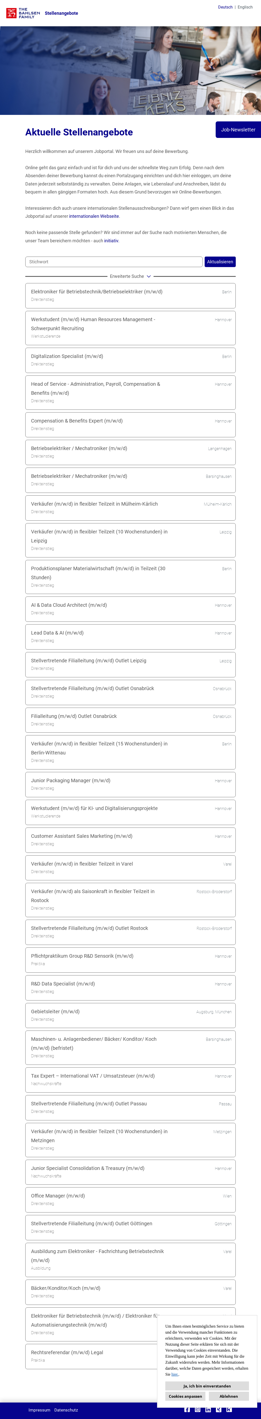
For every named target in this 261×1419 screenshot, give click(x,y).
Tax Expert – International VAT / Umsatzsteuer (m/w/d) (93, 1076)
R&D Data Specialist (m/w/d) (63, 984)
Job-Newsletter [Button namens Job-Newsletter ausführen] (238, 130)
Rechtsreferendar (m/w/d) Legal (67, 1352)
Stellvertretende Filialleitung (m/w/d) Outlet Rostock (89, 928)
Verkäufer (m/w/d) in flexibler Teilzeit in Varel (82, 864)
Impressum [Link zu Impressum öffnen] (39, 1409)
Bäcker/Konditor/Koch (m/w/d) (65, 1288)
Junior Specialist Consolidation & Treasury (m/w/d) (88, 1168)
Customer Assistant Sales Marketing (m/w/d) (82, 836)
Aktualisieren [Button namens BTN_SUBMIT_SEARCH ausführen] (220, 261)
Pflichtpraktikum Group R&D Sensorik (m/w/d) (82, 956)
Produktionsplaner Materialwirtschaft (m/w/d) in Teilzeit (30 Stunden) (98, 572)
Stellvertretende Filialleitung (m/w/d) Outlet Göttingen (91, 1224)
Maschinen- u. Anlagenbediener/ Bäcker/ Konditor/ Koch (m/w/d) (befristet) (94, 1043)
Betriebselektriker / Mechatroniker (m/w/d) (79, 448)
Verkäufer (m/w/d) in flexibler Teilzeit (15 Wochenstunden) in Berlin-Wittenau (99, 748)
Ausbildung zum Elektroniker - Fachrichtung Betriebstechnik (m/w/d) (97, 1255)
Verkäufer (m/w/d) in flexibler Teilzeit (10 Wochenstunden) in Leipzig (99, 536)
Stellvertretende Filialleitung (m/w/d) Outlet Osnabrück (92, 688)
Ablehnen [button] (229, 1396)
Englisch (245, 7)
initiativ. (111, 240)
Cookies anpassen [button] (185, 1396)
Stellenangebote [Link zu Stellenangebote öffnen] (61, 13)
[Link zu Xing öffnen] (219, 1409)
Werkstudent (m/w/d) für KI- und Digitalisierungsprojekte (94, 808)
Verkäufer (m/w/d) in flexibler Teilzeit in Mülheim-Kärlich (94, 504)
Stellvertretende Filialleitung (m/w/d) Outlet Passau (89, 1104)
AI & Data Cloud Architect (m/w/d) (69, 605)
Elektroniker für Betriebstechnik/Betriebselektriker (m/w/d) (97, 292)
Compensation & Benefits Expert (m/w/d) (77, 421)
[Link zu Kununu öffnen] (229, 1409)
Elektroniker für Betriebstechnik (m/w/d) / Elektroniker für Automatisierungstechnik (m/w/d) (95, 1320)
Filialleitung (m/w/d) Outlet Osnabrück (74, 716)
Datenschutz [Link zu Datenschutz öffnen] (66, 1409)
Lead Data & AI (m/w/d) (57, 633)
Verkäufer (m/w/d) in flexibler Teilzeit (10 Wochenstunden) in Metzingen (99, 1135)
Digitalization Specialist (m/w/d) (67, 356)
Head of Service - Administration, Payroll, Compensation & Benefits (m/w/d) (95, 388)
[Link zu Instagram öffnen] (198, 1409)
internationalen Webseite (94, 216)
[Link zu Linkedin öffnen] (208, 1409)
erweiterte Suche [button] (131, 276)
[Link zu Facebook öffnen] (187, 1409)
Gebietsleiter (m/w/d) (55, 1011)
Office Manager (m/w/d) (58, 1196)
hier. (174, 1374)
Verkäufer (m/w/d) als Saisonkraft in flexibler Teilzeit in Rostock (93, 895)
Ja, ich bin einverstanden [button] (207, 1385)
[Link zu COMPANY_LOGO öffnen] (23, 13)
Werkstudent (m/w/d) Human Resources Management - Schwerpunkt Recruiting (93, 323)
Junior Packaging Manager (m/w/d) (70, 780)
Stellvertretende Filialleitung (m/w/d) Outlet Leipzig (88, 661)
